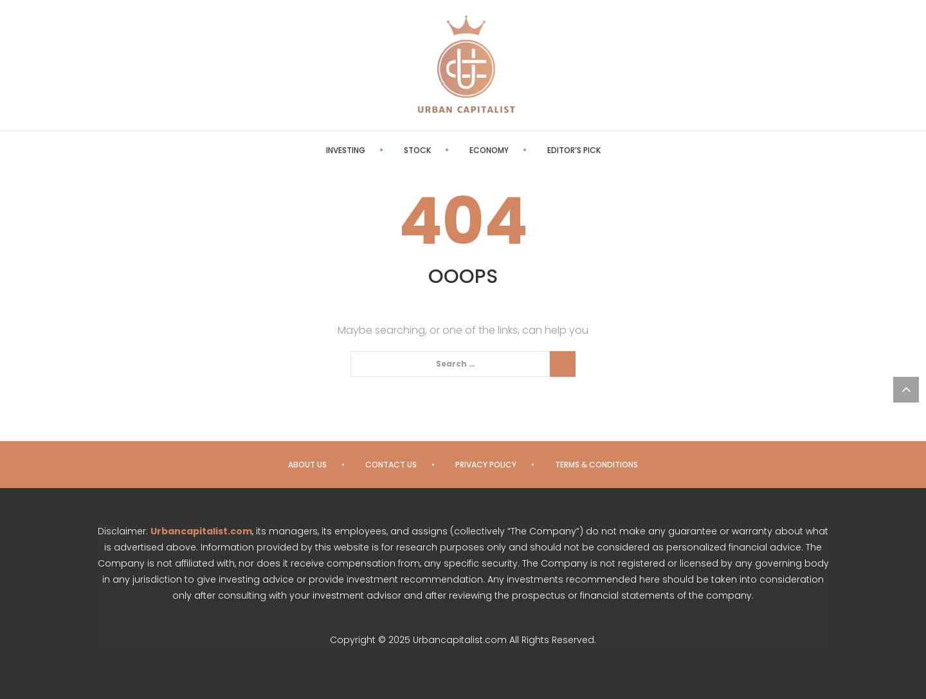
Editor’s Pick (574, 150)
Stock (417, 150)
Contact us (391, 464)
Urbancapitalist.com (201, 531)
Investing (345, 150)
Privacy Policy (485, 464)
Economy (489, 150)
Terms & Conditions (596, 464)
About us (307, 464)
